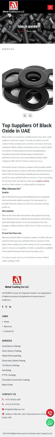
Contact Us (8, 331)
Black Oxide (7, 384)
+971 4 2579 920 (12, 404)
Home (20, 31)
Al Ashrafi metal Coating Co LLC (39, 433)
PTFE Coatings (9, 375)
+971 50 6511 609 (13, 399)
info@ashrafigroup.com (13, 409)
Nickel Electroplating (11, 355)
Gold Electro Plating (11, 346)
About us (7, 326)
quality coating (42, 181)
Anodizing (6, 370)
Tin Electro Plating (10, 365)
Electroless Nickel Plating (13, 360)
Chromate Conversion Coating (16, 379)
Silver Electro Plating (11, 351)
